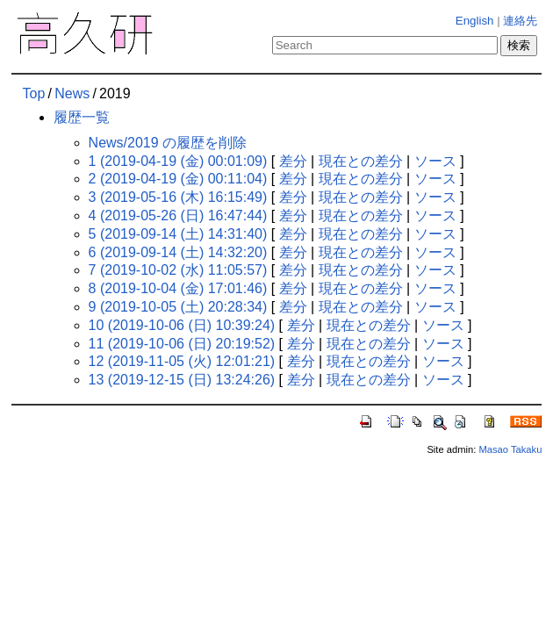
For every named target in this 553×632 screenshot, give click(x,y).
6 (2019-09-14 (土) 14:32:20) (178, 252)
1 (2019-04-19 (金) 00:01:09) (178, 161)
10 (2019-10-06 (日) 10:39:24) (182, 325)
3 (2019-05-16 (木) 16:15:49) (178, 197)
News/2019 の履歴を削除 (168, 142)
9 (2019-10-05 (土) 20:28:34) (178, 306)
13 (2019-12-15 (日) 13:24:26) (182, 379)
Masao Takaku (510, 449)
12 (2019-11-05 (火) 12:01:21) (182, 361)
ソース (435, 161)
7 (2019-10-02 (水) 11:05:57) (178, 269)
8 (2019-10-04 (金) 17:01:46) (178, 288)
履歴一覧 (82, 117)
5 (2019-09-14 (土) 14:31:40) (178, 233)
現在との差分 (361, 161)
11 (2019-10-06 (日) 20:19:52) (182, 343)
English (475, 20)
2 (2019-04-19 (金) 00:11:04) (178, 178)
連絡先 (520, 20)
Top (34, 93)
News (72, 93)
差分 (293, 161)
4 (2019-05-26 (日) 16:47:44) (178, 215)
